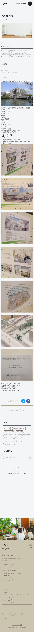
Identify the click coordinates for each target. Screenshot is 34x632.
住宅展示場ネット (6, 618)
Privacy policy (15, 625)
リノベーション (24, 50)
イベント (29, 53)
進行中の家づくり (14, 50)
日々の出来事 (21, 56)
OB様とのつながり (7, 53)
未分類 (28, 56)
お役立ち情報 (6, 56)
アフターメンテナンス (19, 53)
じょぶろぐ (5, 50)
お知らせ (13, 56)
